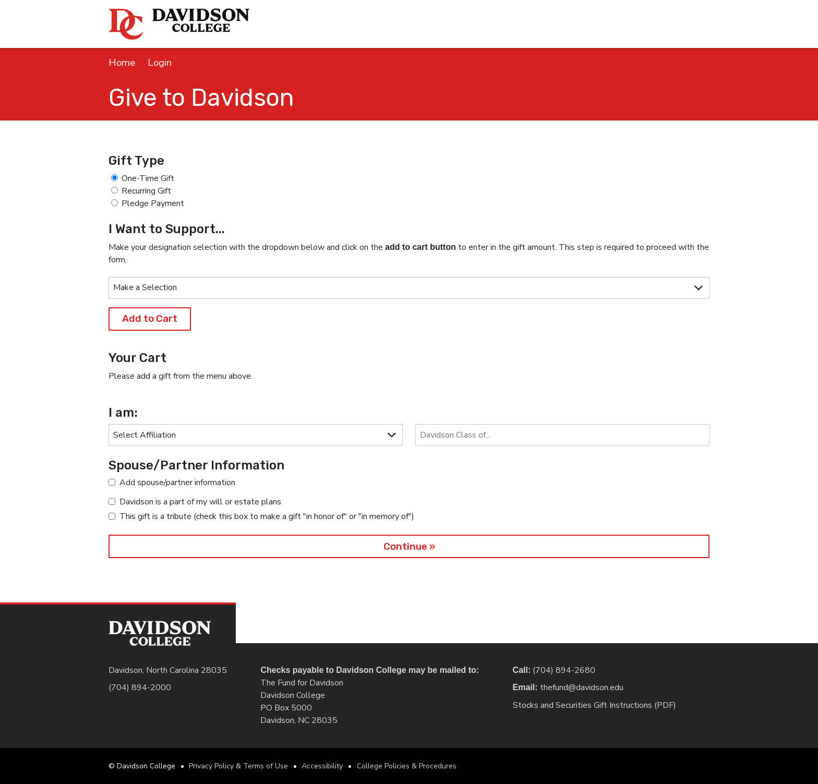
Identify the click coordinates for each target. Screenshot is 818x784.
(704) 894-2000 (140, 687)
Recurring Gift (146, 191)
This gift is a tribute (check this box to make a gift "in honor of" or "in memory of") (266, 516)
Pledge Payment (153, 203)
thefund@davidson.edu (581, 687)
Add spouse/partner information (177, 482)
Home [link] (122, 62)
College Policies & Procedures (406, 766)
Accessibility (322, 766)
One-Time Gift (148, 178)
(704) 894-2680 (566, 670)
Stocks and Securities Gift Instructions (583, 705)
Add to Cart (149, 318)
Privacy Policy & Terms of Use (238, 766)
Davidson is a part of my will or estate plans (200, 502)
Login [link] (160, 62)
